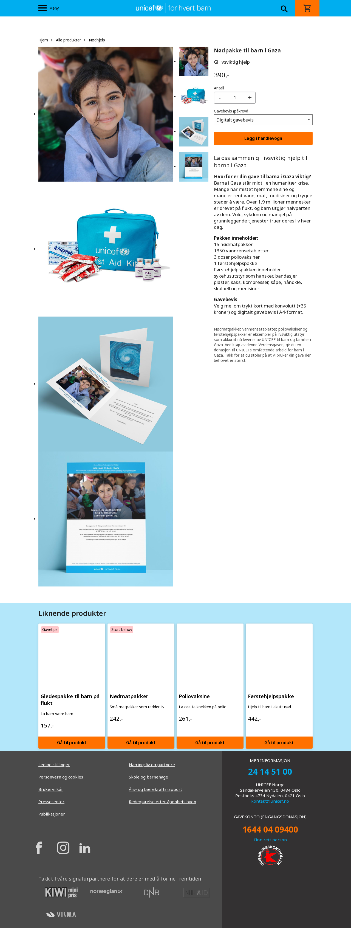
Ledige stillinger (54, 764)
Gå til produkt (72, 743)
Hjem (43, 40)
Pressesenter (51, 801)
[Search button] (284, 9)
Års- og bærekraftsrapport (155, 789)
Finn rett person (270, 839)
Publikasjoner (51, 814)
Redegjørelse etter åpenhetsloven (162, 801)
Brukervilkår (50, 789)
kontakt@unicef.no (270, 801)
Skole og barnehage (148, 777)
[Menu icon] (42, 8)
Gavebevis (232, 111)
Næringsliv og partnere (152, 764)
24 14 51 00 (270, 771)
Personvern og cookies (60, 777)
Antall (219, 88)
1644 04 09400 (270, 829)
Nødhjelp (97, 40)
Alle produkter (68, 40)
